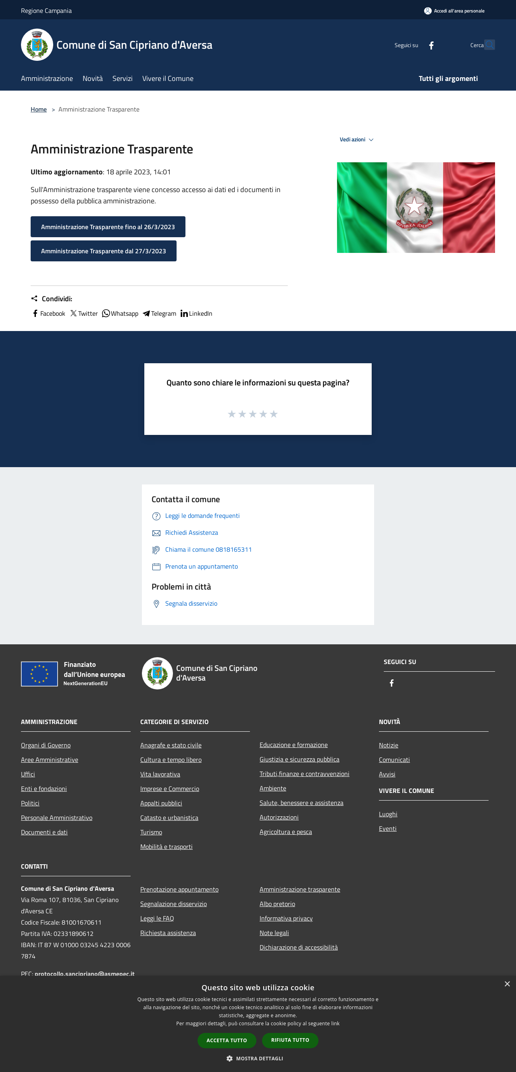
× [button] (507, 984)
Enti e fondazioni (44, 788)
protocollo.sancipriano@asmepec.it (85, 974)
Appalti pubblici (161, 803)
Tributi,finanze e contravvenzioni (305, 773)
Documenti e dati (44, 832)
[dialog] (258, 1024)
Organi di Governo (46, 745)
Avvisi (387, 774)
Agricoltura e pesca (286, 831)
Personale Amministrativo (56, 817)
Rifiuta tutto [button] (290, 1040)
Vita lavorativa (160, 774)
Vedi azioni (358, 140)
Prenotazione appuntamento (179, 889)
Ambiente (273, 788)
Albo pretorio (277, 904)
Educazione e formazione (294, 744)
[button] (258, 1058)
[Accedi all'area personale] (454, 10)
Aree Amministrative (49, 759)
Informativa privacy (286, 918)
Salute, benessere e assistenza (301, 802)
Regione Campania (46, 10)
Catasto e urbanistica (169, 817)
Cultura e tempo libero (171, 759)
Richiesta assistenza (168, 932)
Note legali (274, 932)
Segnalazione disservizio (173, 904)
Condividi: (51, 298)
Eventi (388, 828)
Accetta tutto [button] (227, 1040)
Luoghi (388, 814)
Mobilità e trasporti (166, 846)
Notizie (388, 745)
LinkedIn (195, 313)
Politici (30, 803)
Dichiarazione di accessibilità (299, 947)
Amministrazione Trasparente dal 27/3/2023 (103, 251)
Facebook (48, 313)
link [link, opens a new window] (335, 1023)
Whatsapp (119, 313)
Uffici (28, 774)
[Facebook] (414, 44)
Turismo (151, 832)
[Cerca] (485, 44)
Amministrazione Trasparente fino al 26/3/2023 (108, 227)
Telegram (158, 313)
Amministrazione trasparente (300, 889)
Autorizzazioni (279, 817)
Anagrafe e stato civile (171, 745)
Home (39, 109)
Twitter (83, 313)
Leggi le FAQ (157, 918)
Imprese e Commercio (169, 788)
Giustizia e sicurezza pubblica (299, 759)
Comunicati (394, 759)
